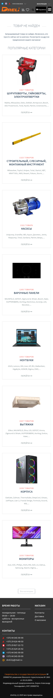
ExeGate (9, 497)
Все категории (26, 591)
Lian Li (17, 500)
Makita (7, 102)
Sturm (39, 173)
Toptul (20, 170)
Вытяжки (26, 424)
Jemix (43, 234)
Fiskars (33, 173)
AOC (14, 565)
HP (30, 366)
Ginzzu (44, 497)
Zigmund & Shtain (29, 299)
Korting (23, 302)
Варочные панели (26, 293)
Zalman (16, 497)
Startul (38, 170)
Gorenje (39, 302)
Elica (26, 430)
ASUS (10, 366)
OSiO (36, 369)
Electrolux (31, 302)
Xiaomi (27, 568)
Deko (23, 102)
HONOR (24, 369)
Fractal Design (26, 500)
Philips (19, 565)
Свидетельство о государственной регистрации (25, 674)
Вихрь (40, 237)
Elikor (10, 430)
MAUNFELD (9, 299)
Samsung (19, 568)
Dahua (42, 565)
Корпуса (27, 491)
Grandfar (18, 234)
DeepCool (36, 497)
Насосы (26, 228)
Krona (42, 430)
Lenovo (16, 366)
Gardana (26, 237)
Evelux (44, 433)
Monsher (25, 305)
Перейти (26, 112)
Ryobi (26, 105)
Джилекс (37, 234)
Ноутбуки (26, 360)
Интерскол (37, 102)
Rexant (26, 173)
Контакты (39, 612)
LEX (44, 302)
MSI (21, 366)
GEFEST (18, 299)
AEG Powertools (11, 105)
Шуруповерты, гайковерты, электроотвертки (26, 94)
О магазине (40, 620)
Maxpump (12, 237)
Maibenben (40, 366)
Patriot (32, 105)
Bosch (45, 102)
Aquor (29, 234)
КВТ (43, 170)
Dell (33, 565)
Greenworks (41, 105)
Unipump (10, 234)
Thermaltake (25, 497)
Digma (30, 369)
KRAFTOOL (13, 173)
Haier (46, 299)
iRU (33, 366)
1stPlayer (9, 500)
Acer (26, 366)
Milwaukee (15, 102)
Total (21, 105)
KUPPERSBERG (12, 302)
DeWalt (29, 102)
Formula (36, 500)
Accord (44, 500)
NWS (21, 173)
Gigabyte (16, 369)
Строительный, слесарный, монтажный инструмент (26, 162)
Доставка (39, 616)
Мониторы (26, 559)
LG (37, 565)
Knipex (26, 170)
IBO (24, 234)
